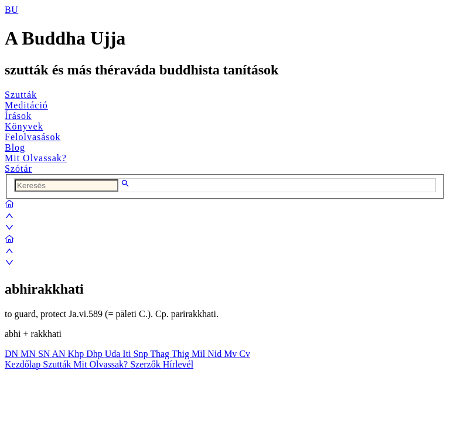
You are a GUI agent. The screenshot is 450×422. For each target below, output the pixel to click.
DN (13, 354)
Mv (231, 354)
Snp (142, 354)
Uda (114, 354)
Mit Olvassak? (36, 158)
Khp (77, 354)
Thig (182, 354)
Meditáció (26, 105)
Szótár (18, 168)
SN (45, 354)
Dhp (95, 354)
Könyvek (24, 126)
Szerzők (146, 364)
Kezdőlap (24, 364)
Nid (215, 354)
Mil (199, 354)
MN (29, 354)
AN (59, 354)
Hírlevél (178, 364)
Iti (127, 354)
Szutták (21, 95)
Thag (161, 354)
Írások (18, 116)
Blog (15, 147)
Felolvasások (33, 137)
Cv (244, 354)
